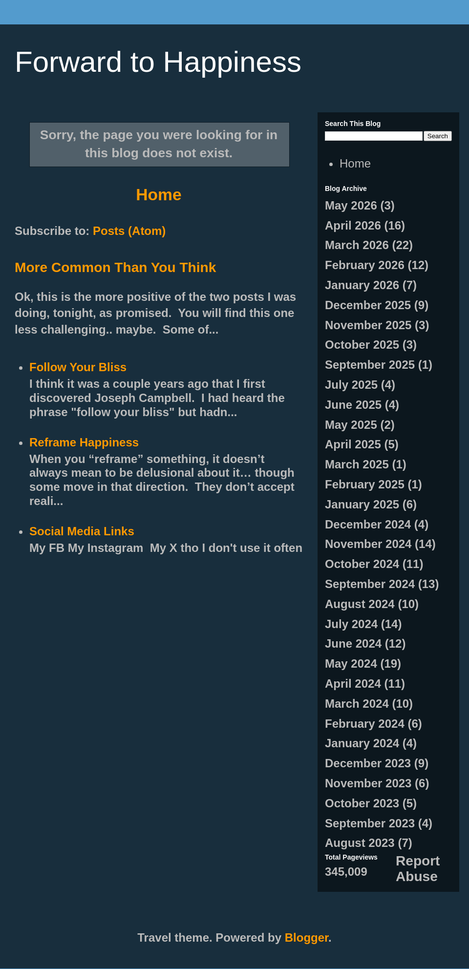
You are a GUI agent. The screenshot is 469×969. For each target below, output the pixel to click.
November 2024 (368, 543)
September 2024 (370, 583)
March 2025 (357, 464)
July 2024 (351, 624)
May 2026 (351, 205)
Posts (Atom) (129, 230)
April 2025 (353, 444)
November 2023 (368, 783)
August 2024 (360, 604)
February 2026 (365, 265)
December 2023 (368, 763)
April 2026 (353, 225)
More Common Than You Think (115, 267)
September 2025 (370, 364)
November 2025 (368, 325)
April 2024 (353, 683)
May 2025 (351, 424)
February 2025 (365, 484)
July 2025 (351, 384)
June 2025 (353, 404)
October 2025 (362, 344)
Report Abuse (418, 868)
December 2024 (368, 524)
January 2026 (362, 285)
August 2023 (360, 842)
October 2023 (362, 803)
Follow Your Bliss (78, 367)
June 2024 (353, 643)
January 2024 (362, 743)
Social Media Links (81, 531)
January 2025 (362, 504)
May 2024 (351, 663)
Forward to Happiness (158, 61)
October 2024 (362, 563)
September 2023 (370, 823)
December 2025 (368, 305)
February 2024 (365, 723)
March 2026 (357, 245)
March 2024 (357, 703)
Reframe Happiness (84, 442)
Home (158, 195)
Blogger (306, 937)
